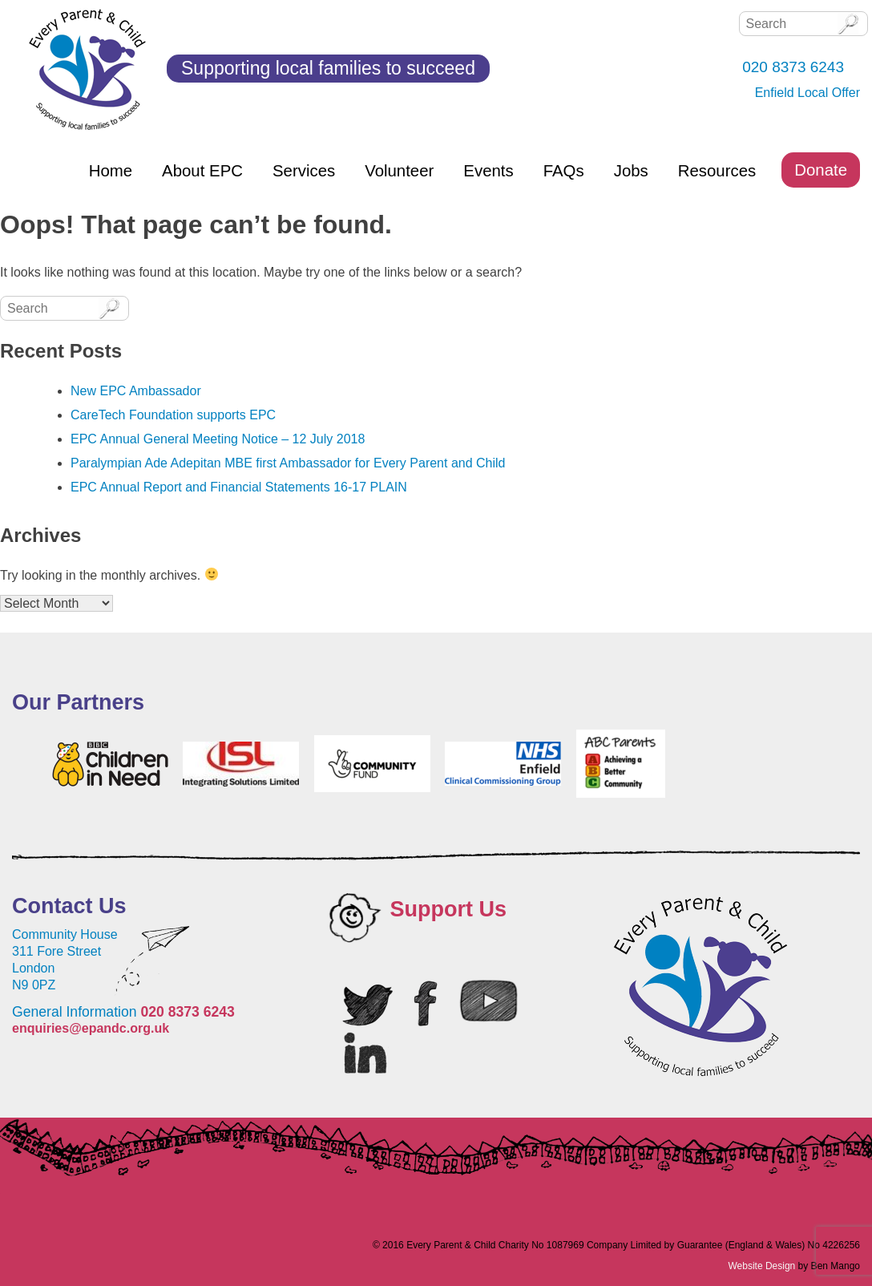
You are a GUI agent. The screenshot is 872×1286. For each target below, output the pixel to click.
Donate (820, 170)
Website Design (761, 1266)
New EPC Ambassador (136, 391)
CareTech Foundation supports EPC (173, 415)
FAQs (563, 171)
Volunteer (399, 171)
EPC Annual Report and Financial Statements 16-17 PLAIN (239, 487)
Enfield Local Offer (807, 92)
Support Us (448, 909)
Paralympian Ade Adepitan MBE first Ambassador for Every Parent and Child (288, 463)
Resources (717, 171)
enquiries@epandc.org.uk (90, 1028)
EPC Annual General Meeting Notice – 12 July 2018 (218, 439)
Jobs (631, 171)
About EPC (202, 171)
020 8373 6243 (187, 1012)
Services (303, 171)
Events (488, 171)
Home (110, 171)
